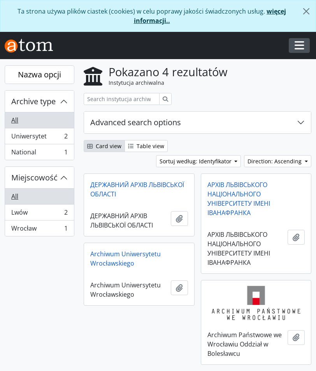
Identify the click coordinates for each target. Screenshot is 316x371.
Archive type (33, 101)
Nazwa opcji (39, 74)
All (14, 120)
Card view (104, 146)
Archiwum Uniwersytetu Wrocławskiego (125, 259)
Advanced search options (135, 122)
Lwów (39, 214)
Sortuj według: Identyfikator (196, 161)
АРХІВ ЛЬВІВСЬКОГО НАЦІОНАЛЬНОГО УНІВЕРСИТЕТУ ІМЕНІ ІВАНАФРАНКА (238, 198)
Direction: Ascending (275, 161)
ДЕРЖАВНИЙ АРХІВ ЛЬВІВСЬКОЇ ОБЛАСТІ (137, 189)
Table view (146, 146)
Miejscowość (34, 177)
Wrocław (39, 230)
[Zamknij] (306, 11)
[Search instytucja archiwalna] (122, 99)
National (39, 153)
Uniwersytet (39, 137)
